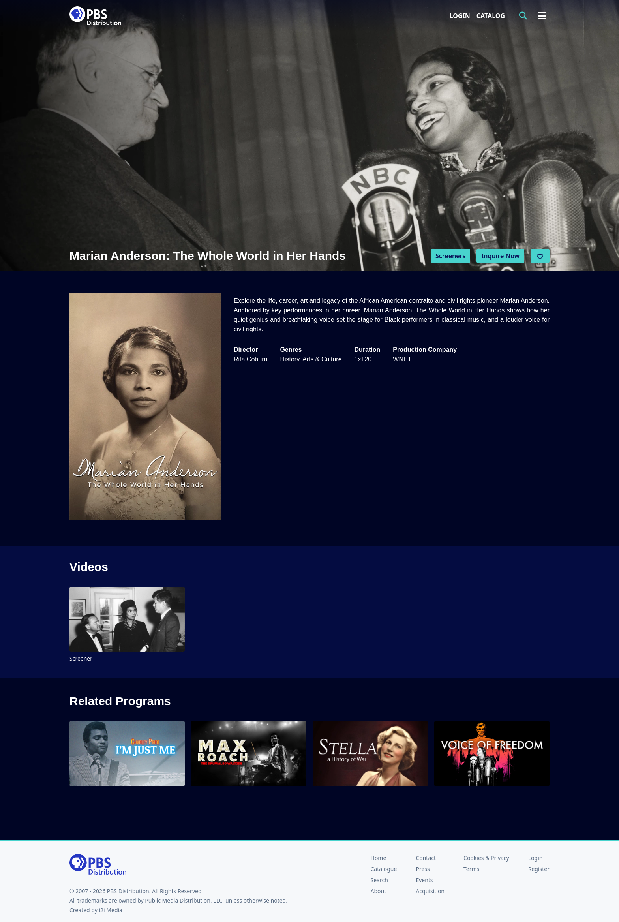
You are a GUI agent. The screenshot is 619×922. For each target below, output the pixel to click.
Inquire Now (500, 256)
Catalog (490, 15)
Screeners (450, 256)
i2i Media (110, 910)
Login (460, 15)
